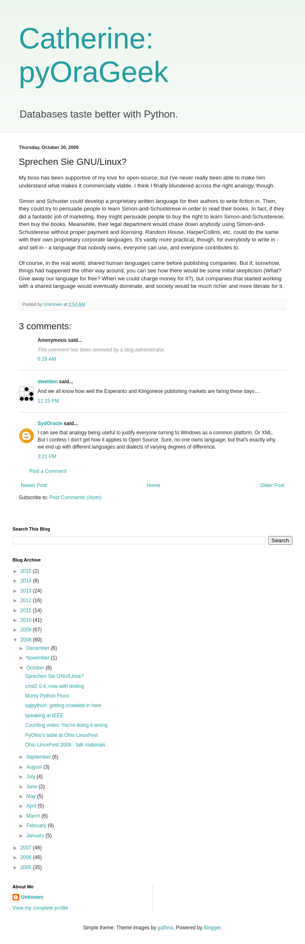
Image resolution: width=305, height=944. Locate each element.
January (36, 836)
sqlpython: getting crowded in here (63, 705)
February (37, 826)
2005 (26, 867)
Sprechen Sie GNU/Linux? (54, 676)
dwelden (48, 382)
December (38, 648)
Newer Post (34, 485)
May (31, 796)
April (32, 806)
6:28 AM (47, 359)
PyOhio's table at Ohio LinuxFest (61, 735)
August (34, 767)
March (34, 816)
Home (153, 485)
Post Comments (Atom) (75, 497)
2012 (26, 600)
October (36, 668)
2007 (26, 848)
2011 (26, 610)
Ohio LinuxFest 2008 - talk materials (65, 745)
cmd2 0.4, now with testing (54, 686)
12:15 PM (48, 401)
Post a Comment (47, 471)
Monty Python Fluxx (47, 696)
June (32, 787)
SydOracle (50, 423)
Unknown (32, 897)
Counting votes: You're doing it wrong (66, 725)
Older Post (272, 485)
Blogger (212, 928)
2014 (26, 581)
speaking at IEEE (44, 715)
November (38, 658)
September (39, 757)
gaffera (165, 928)
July (31, 777)
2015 (26, 571)
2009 (26, 630)
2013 (26, 591)
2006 (26, 857)
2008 (26, 640)
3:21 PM (47, 456)
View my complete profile (40, 908)
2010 (26, 620)
